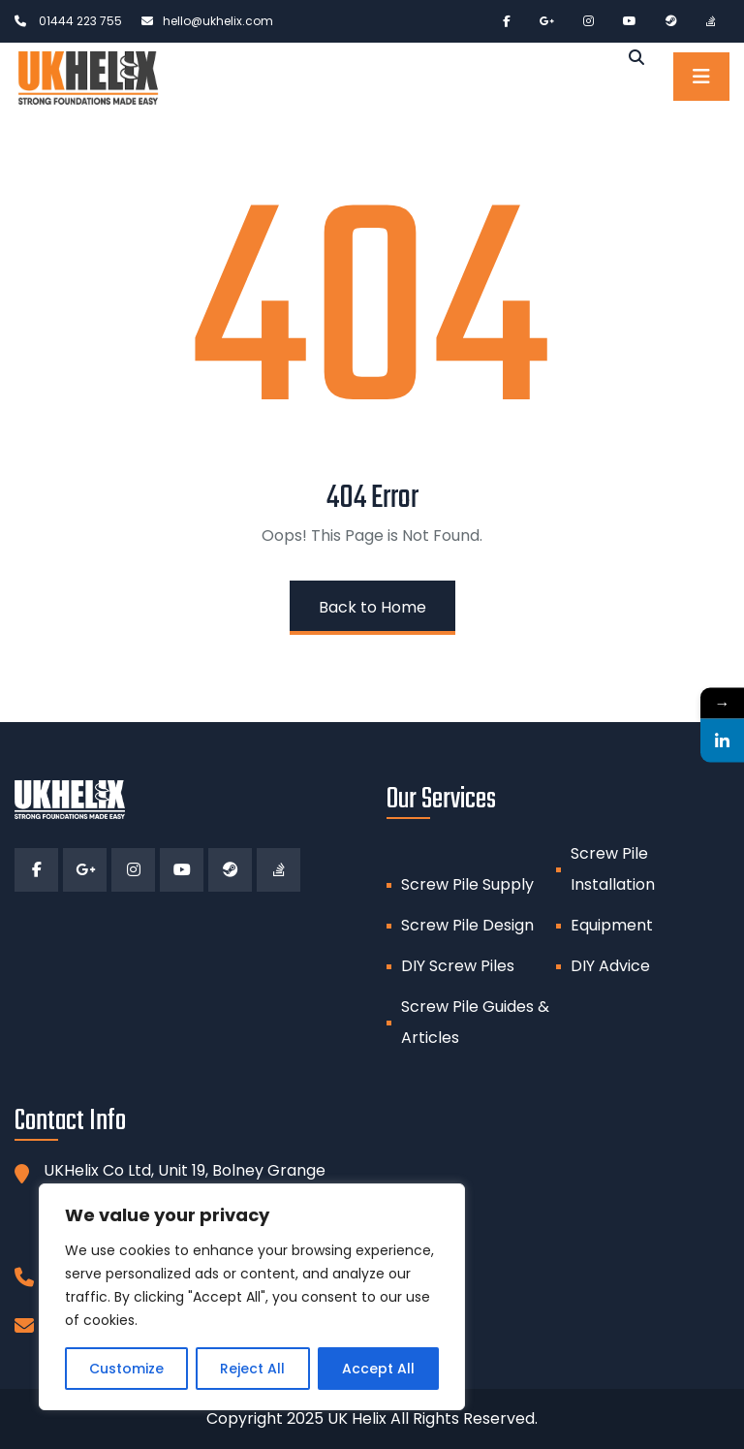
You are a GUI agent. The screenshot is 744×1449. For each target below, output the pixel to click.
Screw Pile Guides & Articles (475, 1022)
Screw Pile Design (467, 925)
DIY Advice (610, 966)
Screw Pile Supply (467, 884)
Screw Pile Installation (613, 869)
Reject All (252, 1368)
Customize (126, 1368)
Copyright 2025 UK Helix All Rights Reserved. (372, 1418)
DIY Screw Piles (457, 966)
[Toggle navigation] (701, 76)
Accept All (378, 1368)
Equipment (612, 925)
